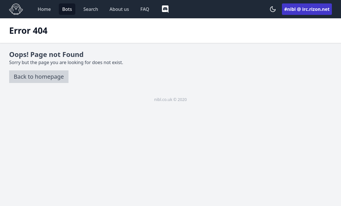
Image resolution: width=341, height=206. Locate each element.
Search (90, 9)
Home (44, 9)
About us (119, 9)
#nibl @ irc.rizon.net (307, 9)
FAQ (144, 9)
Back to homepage (39, 76)
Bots (67, 9)
